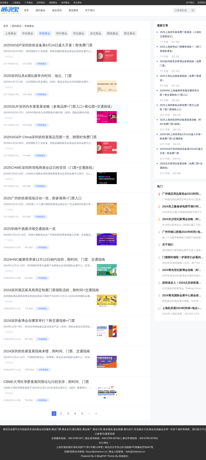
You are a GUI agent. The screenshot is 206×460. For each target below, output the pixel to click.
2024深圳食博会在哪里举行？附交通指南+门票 (39, 320)
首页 (26, 10)
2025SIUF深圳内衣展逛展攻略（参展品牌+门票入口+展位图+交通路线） (58, 106)
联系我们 (202, 2)
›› (96, 413)
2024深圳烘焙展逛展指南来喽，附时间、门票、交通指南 (46, 351)
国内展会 (40, 10)
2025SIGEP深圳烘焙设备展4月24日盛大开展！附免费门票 (48, 45)
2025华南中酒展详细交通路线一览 (29, 229)
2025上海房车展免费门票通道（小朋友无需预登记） (180, 34)
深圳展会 (41, 2)
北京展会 (4, 2)
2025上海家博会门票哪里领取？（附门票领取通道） (180, 48)
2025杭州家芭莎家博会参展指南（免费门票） (180, 63)
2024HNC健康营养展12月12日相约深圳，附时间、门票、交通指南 (54, 259)
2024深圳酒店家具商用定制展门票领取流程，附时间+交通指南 (51, 290)
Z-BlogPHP (101, 456)
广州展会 (29, 2)
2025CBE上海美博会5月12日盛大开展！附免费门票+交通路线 (181, 136)
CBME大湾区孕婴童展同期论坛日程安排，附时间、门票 (46, 382)
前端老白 (123, 456)
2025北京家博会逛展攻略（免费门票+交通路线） (181, 165)
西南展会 (112, 33)
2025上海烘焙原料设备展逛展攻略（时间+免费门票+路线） (180, 121)
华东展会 (27, 33)
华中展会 (61, 33)
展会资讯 (57, 10)
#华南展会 (41, 64)
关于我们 (190, 2)
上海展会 (16, 2)
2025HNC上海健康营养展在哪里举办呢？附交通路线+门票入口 (179, 92)
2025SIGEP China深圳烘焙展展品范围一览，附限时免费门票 (50, 137)
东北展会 (95, 33)
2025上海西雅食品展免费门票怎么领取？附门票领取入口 (179, 107)
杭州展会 (65, 2)
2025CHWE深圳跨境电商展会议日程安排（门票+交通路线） (49, 167)
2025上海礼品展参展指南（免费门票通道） (180, 78)
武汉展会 (77, 2)
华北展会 (78, 33)
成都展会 (53, 2)
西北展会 (129, 33)
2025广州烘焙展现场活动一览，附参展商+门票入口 (42, 198)
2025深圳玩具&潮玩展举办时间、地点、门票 (37, 76)
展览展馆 (73, 10)
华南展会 (29, 26)
